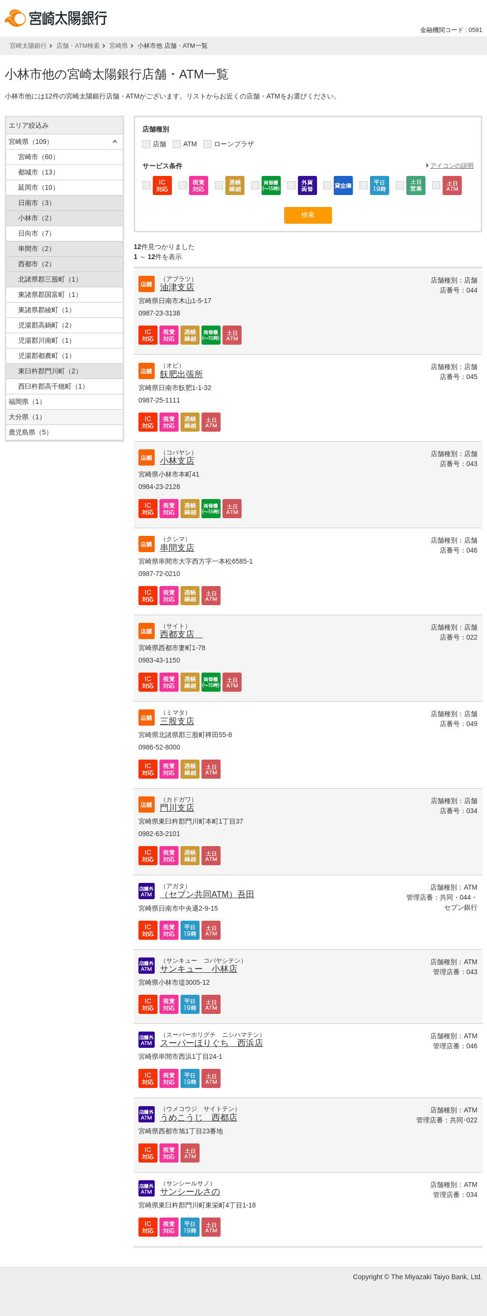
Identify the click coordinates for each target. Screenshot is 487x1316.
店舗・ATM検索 (78, 45)
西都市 (36, 264)
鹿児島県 (31, 432)
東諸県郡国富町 (50, 294)
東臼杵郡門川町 (50, 371)
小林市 (36, 218)
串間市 (36, 248)
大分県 (27, 417)
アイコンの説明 (452, 165)
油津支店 (177, 287)
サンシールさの (190, 1191)
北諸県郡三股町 (50, 279)
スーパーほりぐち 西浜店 (211, 1043)
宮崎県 (118, 45)
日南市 (36, 203)
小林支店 (177, 461)
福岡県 (27, 401)
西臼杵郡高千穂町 (53, 386)
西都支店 (181, 634)
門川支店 (177, 808)
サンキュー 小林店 (198, 969)
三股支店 (177, 721)
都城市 (38, 172)
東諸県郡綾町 (46, 310)
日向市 (36, 233)
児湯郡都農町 (46, 355)
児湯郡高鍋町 (46, 325)
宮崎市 (38, 157)
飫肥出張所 (181, 374)
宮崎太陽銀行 (28, 45)
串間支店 (177, 548)
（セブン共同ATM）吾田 (207, 894)
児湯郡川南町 (46, 340)
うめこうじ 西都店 (198, 1117)
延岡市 (38, 187)
